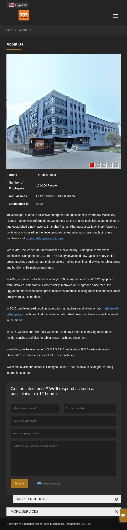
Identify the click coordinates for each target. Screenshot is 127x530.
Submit (19, 483)
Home (8, 30)
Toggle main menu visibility (116, 14)
